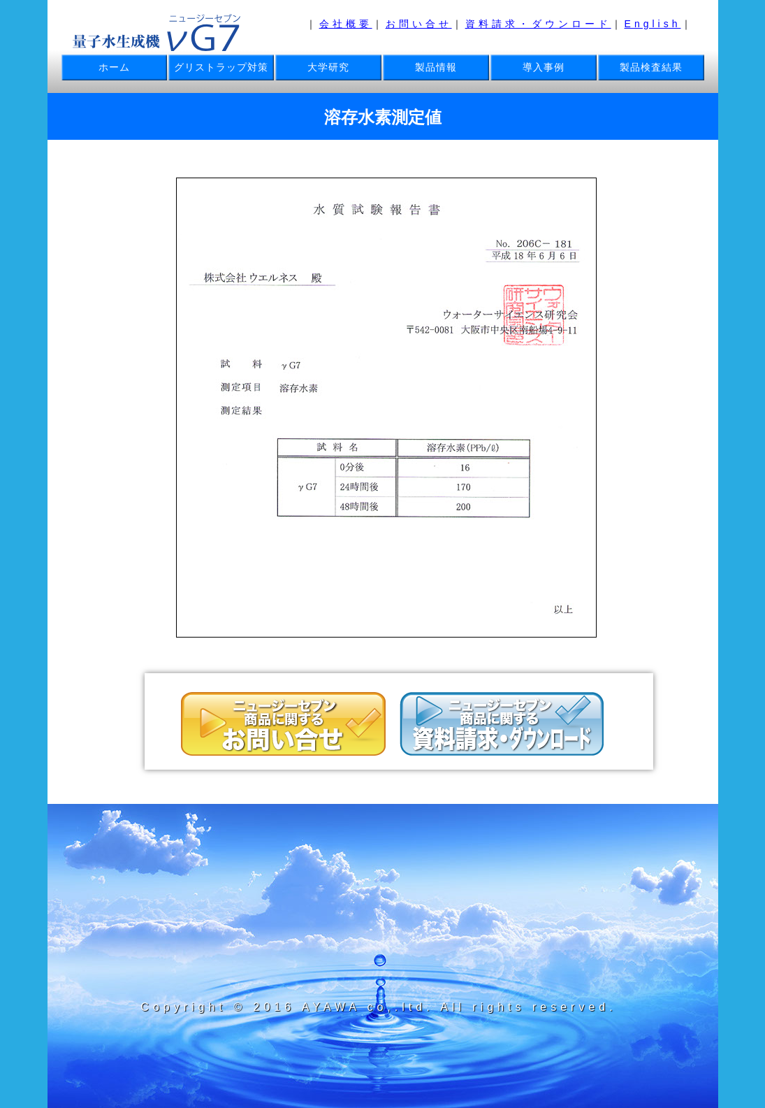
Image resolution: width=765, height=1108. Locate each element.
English (653, 23)
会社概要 (345, 23)
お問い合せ (419, 23)
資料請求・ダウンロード (538, 23)
